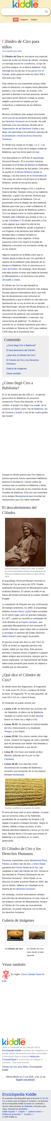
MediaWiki (22, 1109)
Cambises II (15, 220)
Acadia (19, 412)
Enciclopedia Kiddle (11, 1050)
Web (15, 20)
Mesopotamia (21, 496)
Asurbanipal (18, 775)
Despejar (40, 11)
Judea (17, 280)
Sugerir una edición (25, 1080)
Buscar (46, 12)
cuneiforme (29, 64)
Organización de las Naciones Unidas (20, 128)
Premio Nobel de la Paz (27, 867)
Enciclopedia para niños (12, 51)
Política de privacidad (11, 1114)
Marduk (31, 165)
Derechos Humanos (15, 121)
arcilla (14, 60)
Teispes (8, 731)
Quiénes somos (34, 1111)
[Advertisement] (25, 30)
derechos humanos (25, 889)
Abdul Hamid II (9, 636)
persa (34, 71)
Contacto (28, 1114)
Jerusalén (7, 280)
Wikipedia (28, 1106)
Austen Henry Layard (21, 611)
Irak (37, 152)
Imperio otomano (29, 622)
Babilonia (38, 409)
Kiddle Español (8, 1111)
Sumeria (9, 412)
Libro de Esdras (9, 269)
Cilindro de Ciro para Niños (15, 1067)
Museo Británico (25, 172)
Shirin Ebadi (39, 864)
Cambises (9, 759)
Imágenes (24, 20)
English (34, 20)
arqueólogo (38, 158)
